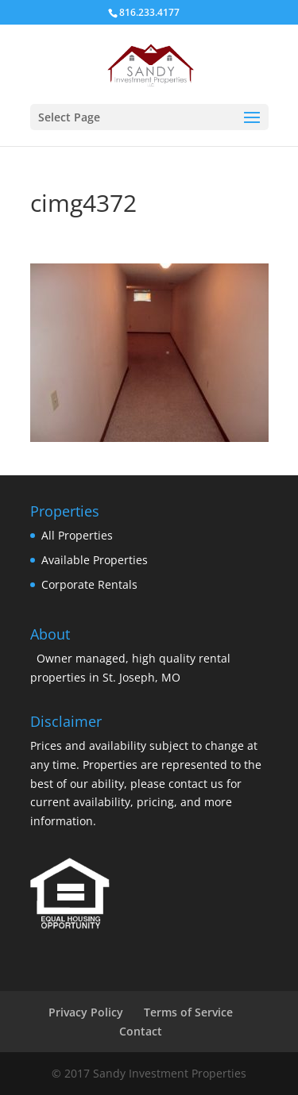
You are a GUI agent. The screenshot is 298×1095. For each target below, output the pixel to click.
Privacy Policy (85, 1012)
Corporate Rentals (89, 584)
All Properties (77, 535)
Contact (140, 1031)
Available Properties (94, 559)
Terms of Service (188, 1012)
